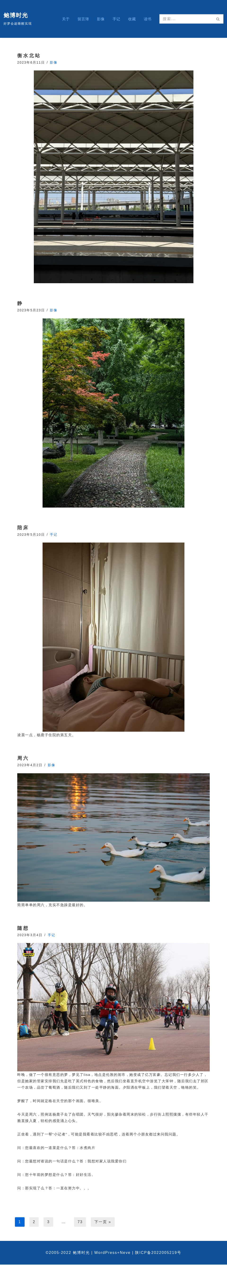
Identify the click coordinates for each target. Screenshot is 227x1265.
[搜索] (186, 19)
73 (80, 1222)
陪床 (23, 527)
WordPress (105, 1253)
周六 (23, 758)
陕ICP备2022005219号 (158, 1253)
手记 (116, 19)
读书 (147, 19)
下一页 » (103, 1222)
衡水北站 (29, 55)
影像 (101, 19)
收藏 (132, 19)
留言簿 (83, 19)
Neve (125, 1253)
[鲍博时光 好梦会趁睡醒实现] (18, 18)
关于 (66, 19)
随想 (23, 928)
